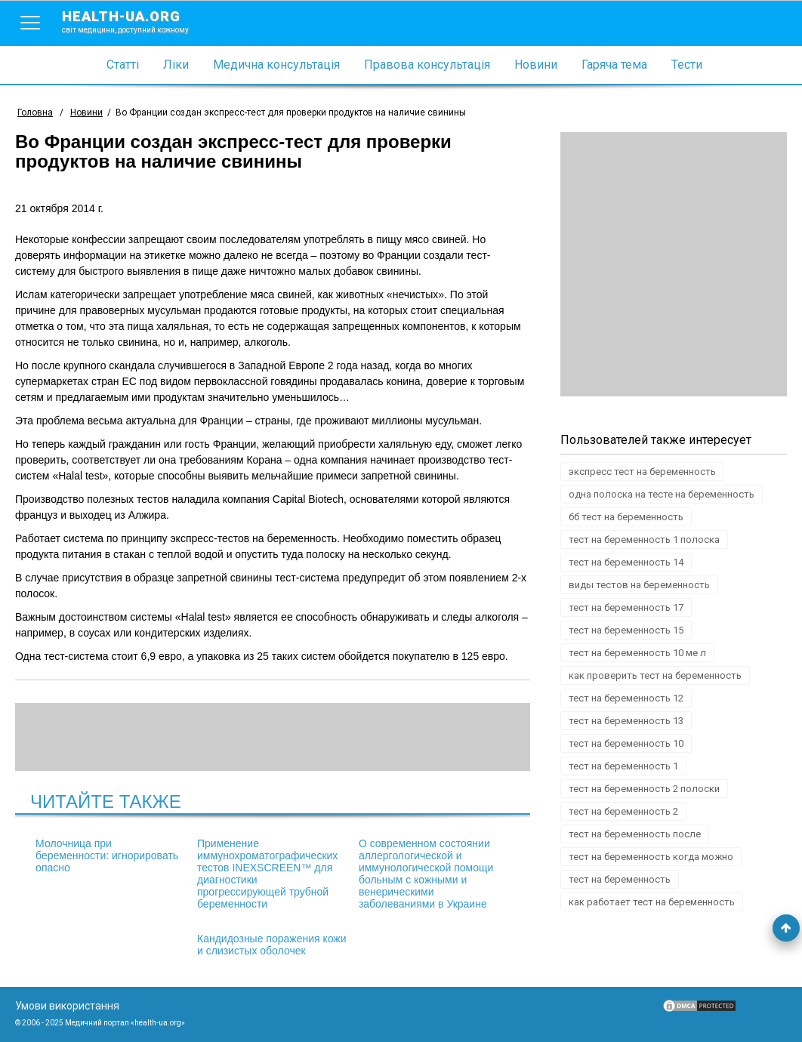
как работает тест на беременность (652, 902)
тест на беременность (620, 879)
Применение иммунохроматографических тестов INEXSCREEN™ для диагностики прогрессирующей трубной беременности (267, 873)
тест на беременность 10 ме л (637, 652)
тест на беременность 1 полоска (644, 539)
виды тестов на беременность (639, 584)
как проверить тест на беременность (655, 675)
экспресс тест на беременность (642, 471)
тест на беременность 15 (626, 630)
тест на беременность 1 (623, 766)
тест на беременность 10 (626, 743)
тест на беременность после (635, 834)
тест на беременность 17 (626, 607)
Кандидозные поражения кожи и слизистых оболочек (272, 945)
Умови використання (67, 1006)
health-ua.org (137, 21)
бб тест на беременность (626, 517)
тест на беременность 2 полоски (644, 788)
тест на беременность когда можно (651, 856)
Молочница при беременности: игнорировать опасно (106, 855)
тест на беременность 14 (626, 562)
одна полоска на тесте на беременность (661, 494)
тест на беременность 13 (626, 720)
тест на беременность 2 (623, 811)
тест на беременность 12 (626, 698)
